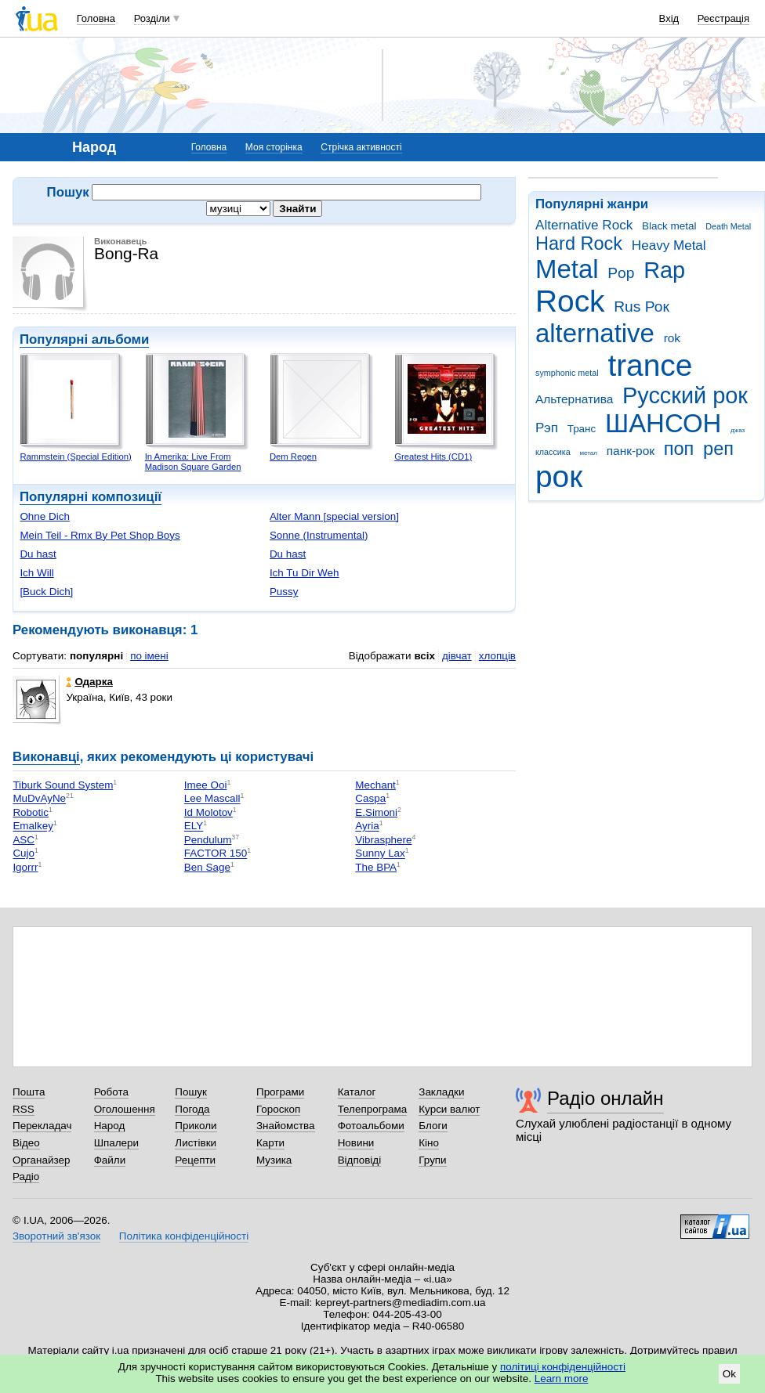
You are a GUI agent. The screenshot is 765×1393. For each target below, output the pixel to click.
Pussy (284, 591)
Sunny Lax (380, 854)
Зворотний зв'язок (56, 1236)
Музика (274, 1160)
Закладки (441, 1092)
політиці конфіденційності (562, 1367)
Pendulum (208, 840)
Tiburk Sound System (63, 785)
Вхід (669, 18)
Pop (620, 273)
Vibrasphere (383, 840)
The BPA (376, 867)
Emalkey (33, 826)
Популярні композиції (90, 496)
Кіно (429, 1143)
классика (553, 452)
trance (649, 365)
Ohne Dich (45, 516)
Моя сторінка (274, 147)
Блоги (433, 1125)
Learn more (562, 1378)
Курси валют (449, 1109)
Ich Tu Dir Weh (304, 573)
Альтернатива (574, 399)
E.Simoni (376, 812)
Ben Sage (207, 867)
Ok (729, 1374)
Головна (96, 18)
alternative (594, 333)
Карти (270, 1143)
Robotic (31, 812)
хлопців (497, 656)
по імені (149, 656)
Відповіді (360, 1160)
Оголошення (124, 1109)
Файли (110, 1160)
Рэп (546, 427)
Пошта (29, 1092)
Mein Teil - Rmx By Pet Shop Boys (99, 535)
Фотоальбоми (371, 1125)
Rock (569, 301)
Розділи (152, 18)
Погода (192, 1109)
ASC (23, 840)
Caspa (370, 799)
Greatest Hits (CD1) (433, 456)
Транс (581, 429)
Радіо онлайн (605, 1098)
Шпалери (116, 1143)
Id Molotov (208, 812)
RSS (23, 1109)
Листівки (195, 1143)
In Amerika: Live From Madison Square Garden (193, 461)
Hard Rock (578, 243)
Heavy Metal (669, 245)
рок (558, 476)
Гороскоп (278, 1109)
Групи (432, 1160)
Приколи (195, 1125)
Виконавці (46, 756)
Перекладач (42, 1125)
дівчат (457, 656)
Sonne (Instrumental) (319, 535)
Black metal (669, 226)
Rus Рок (641, 306)
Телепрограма (373, 1109)
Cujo (23, 854)
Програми (280, 1092)
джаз (738, 430)
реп (718, 448)
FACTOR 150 (215, 854)
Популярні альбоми (84, 339)
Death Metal (728, 226)
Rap (664, 270)
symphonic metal (567, 372)
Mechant (375, 785)
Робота (111, 1092)
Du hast (38, 554)
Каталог (357, 1092)
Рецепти (195, 1160)
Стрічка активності (361, 147)
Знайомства (285, 1125)
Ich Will (36, 573)
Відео (26, 1143)
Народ (109, 1125)
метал (588, 453)
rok (672, 338)
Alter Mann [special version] (334, 516)
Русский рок (685, 395)
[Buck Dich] (46, 591)
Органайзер (41, 1160)
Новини (356, 1143)
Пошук (191, 1092)
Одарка (89, 681)
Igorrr (25, 867)
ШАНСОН (663, 423)
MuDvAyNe (39, 799)
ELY (193, 826)
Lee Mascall (212, 799)
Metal (567, 268)
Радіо (26, 1176)
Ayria (367, 826)
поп (679, 448)
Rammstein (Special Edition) (75, 456)
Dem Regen (293, 456)
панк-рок (630, 450)
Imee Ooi (205, 785)
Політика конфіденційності (183, 1236)
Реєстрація (723, 18)
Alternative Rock (584, 225)
